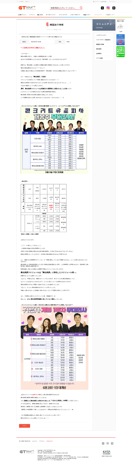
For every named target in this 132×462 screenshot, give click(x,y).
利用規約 (41, 441)
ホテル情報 (99, 58)
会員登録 (103, 1)
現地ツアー (86, 14)
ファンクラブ (63, 14)
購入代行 (40, 14)
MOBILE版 (49, 441)
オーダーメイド (50, 14)
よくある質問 (20, 1)
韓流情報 (98, 49)
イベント (32, 14)
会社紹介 (34, 441)
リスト (25, 426)
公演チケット (22, 14)
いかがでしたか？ (101, 35)
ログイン (97, 1)
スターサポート (75, 14)
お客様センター (110, 14)
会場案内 (98, 53)
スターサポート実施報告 (103, 40)
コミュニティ (98, 14)
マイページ (112, 1)
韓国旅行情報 (100, 44)
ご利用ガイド (27, 1)
